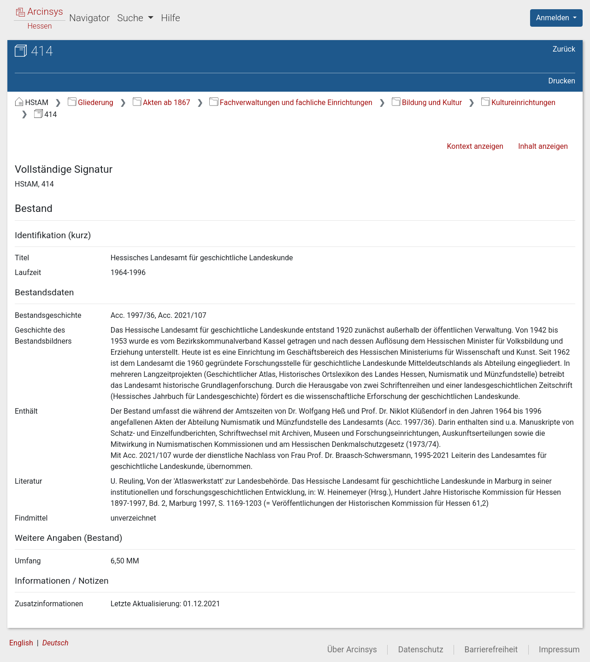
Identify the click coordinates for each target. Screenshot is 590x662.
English (21, 643)
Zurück (564, 49)
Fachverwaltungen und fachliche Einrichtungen (290, 102)
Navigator (89, 17)
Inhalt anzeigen (543, 146)
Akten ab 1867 (161, 102)
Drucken (562, 80)
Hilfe (170, 17)
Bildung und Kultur (427, 102)
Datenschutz (420, 649)
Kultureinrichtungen (518, 102)
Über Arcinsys (352, 649)
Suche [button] (131, 17)
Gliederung (90, 102)
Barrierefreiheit (491, 649)
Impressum (559, 649)
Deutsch (55, 643)
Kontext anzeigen (475, 146)
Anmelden (553, 17)
